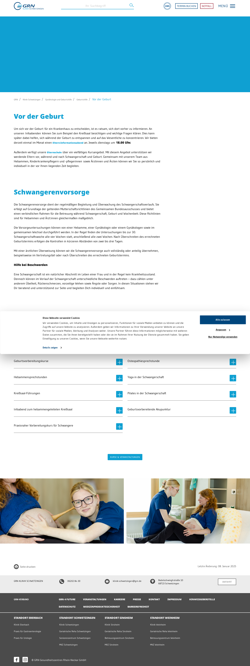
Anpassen (223, 641)
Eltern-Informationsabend (72, 142)
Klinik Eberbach (23, 622)
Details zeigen (50, 659)
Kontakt (163, 597)
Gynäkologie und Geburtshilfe (73, 99)
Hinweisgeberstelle (73, 604)
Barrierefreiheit (184, 604)
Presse (144, 597)
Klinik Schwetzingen (36, 99)
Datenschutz (105, 604)
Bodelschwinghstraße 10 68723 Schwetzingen (168, 582)
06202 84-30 (71, 581)
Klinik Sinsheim (113, 622)
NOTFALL (207, 8)
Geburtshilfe (104, 99)
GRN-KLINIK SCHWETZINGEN (31, 581)
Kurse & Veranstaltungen (125, 457)
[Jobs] (167, 8)
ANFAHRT (226, 582)
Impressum (185, 597)
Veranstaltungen (98, 597)
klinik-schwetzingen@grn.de (122, 582)
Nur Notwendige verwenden (222, 648)
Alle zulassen (223, 631)
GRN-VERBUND (23, 597)
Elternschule (56, 152)
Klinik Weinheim (159, 622)
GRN (17, 99)
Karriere (125, 597)
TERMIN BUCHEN (186, 8)
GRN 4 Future (68, 597)
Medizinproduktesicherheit (143, 604)
